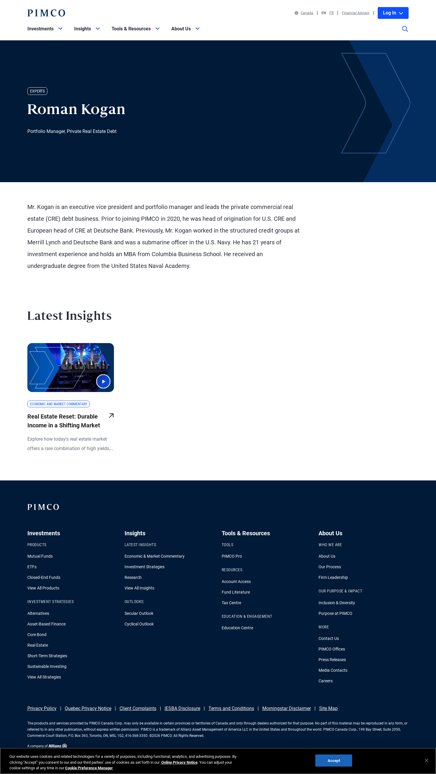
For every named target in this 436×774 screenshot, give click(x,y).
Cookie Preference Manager (89, 771)
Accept (334, 763)
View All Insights (139, 588)
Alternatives (38, 613)
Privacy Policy (42, 708)
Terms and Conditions (231, 708)
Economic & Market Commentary (155, 556)
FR (331, 13)
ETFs (32, 566)
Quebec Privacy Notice (88, 708)
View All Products (43, 588)
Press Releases (332, 659)
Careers (326, 681)
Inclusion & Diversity (337, 602)
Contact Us (329, 638)
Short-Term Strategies (47, 655)
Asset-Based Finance (46, 624)
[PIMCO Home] (46, 13)
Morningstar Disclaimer (286, 708)
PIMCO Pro (232, 556)
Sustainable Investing (47, 666)
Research (133, 577)
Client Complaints (138, 708)
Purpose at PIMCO (335, 613)
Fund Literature (236, 592)
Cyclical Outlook (139, 624)
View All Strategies (44, 677)
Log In (393, 13)
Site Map (328, 708)
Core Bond (37, 634)
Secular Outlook (139, 613)
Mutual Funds (40, 556)
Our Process (330, 566)
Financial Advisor (355, 13)
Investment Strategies (145, 566)
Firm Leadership (333, 577)
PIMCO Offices (332, 649)
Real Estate (37, 645)
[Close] (426, 763)
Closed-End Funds (43, 577)
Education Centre (237, 627)
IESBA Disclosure (182, 708)
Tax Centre (231, 602)
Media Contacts (333, 670)
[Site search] (405, 33)
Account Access (236, 581)
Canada (304, 13)
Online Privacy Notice (179, 765)
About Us (327, 556)
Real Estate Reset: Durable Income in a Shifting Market (63, 421)
